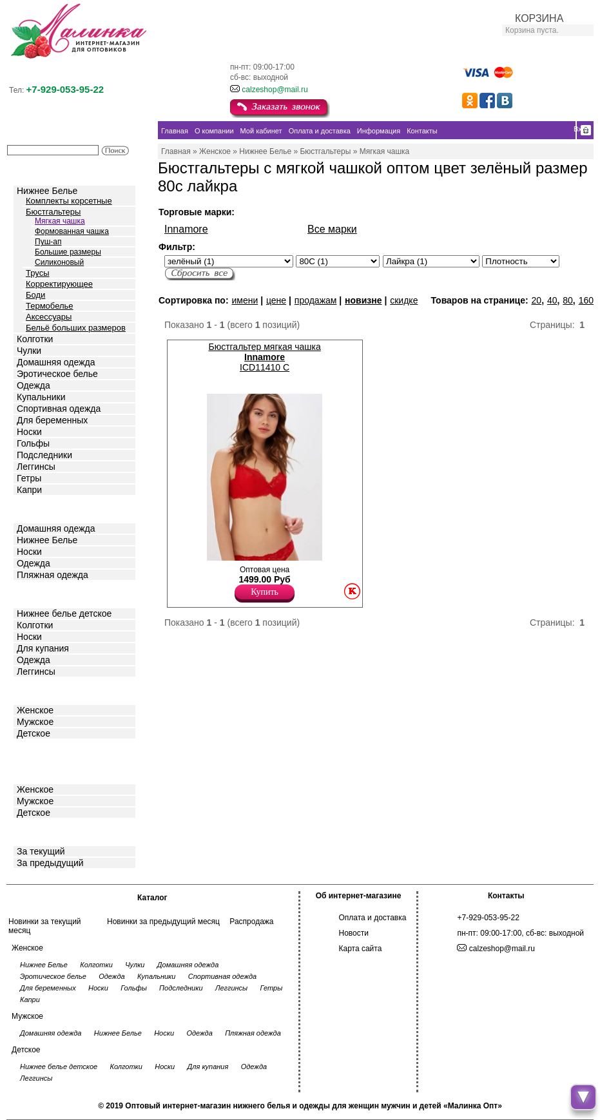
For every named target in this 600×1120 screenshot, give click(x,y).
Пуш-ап (48, 241)
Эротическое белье (57, 374)
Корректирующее (59, 284)
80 (568, 300)
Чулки (29, 350)
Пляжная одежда (52, 575)
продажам (316, 300)
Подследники (44, 455)
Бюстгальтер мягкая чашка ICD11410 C (264, 357)
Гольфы (33, 443)
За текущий (41, 851)
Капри (29, 490)
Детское (35, 593)
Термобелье (49, 306)
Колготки (35, 339)
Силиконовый (59, 262)
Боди (35, 295)
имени (244, 300)
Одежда (33, 385)
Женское (35, 710)
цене (276, 300)
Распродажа (251, 921)
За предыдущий (50, 863)
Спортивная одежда (59, 408)
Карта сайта (360, 948)
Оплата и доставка (373, 917)
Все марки (332, 229)
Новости (354, 933)
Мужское (35, 722)
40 (552, 300)
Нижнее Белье (47, 191)
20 (537, 300)
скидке (404, 300)
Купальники (41, 397)
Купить (264, 592)
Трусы (38, 273)
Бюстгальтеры (53, 212)
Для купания (43, 648)
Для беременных (52, 420)
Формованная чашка (72, 231)
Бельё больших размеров (76, 328)
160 (586, 300)
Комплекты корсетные (69, 201)
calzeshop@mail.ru (274, 89)
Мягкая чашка (60, 221)
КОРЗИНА (539, 18)
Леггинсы (36, 466)
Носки (29, 432)
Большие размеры (68, 251)
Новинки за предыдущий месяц (163, 921)
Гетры (29, 478)
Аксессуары (49, 317)
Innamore (186, 229)
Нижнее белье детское (64, 613)
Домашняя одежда (56, 362)
